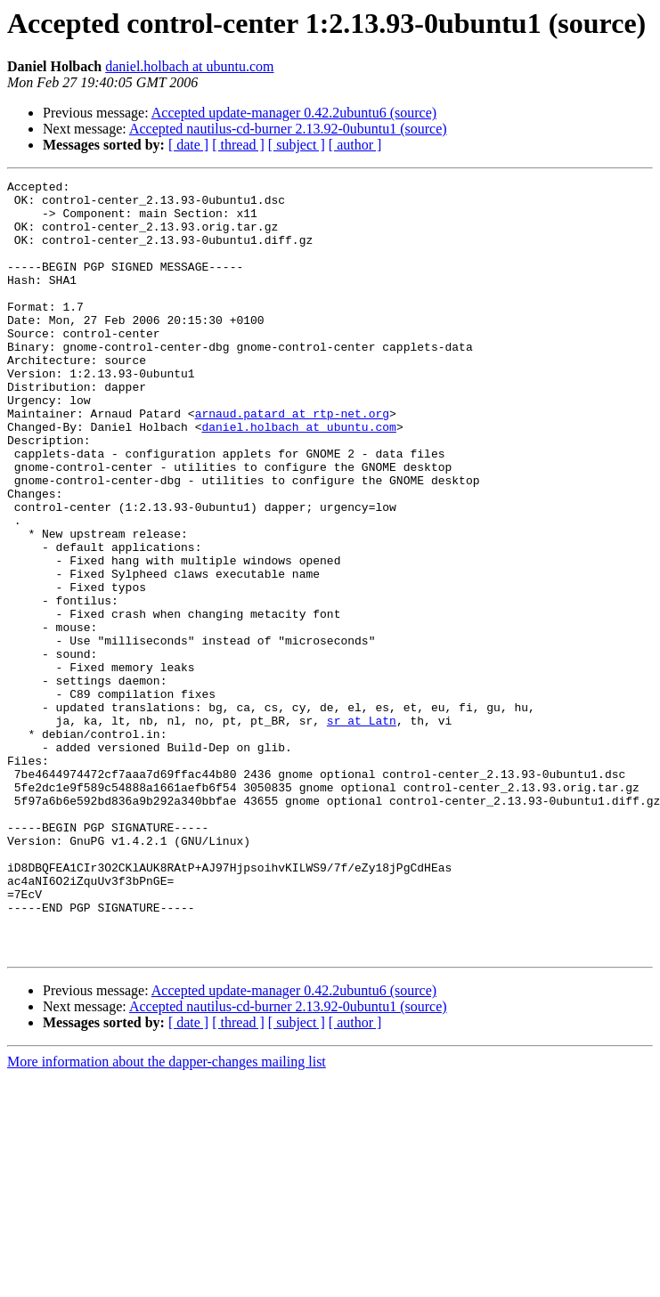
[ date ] (188, 144)
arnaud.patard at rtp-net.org (292, 461)
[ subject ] (296, 144)
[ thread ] (238, 144)
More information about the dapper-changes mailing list (166, 1216)
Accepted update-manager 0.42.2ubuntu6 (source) (293, 112)
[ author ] (355, 144)
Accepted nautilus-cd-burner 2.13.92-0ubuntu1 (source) (288, 128)
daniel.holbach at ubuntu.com (189, 66)
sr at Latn (361, 830)
